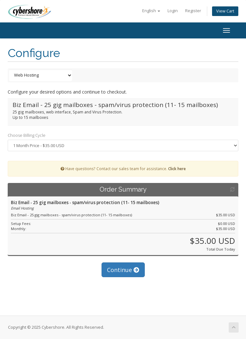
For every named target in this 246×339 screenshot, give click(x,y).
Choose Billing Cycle (26, 135)
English (151, 10)
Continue (123, 270)
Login (173, 10)
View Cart (225, 11)
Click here (177, 168)
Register (193, 10)
